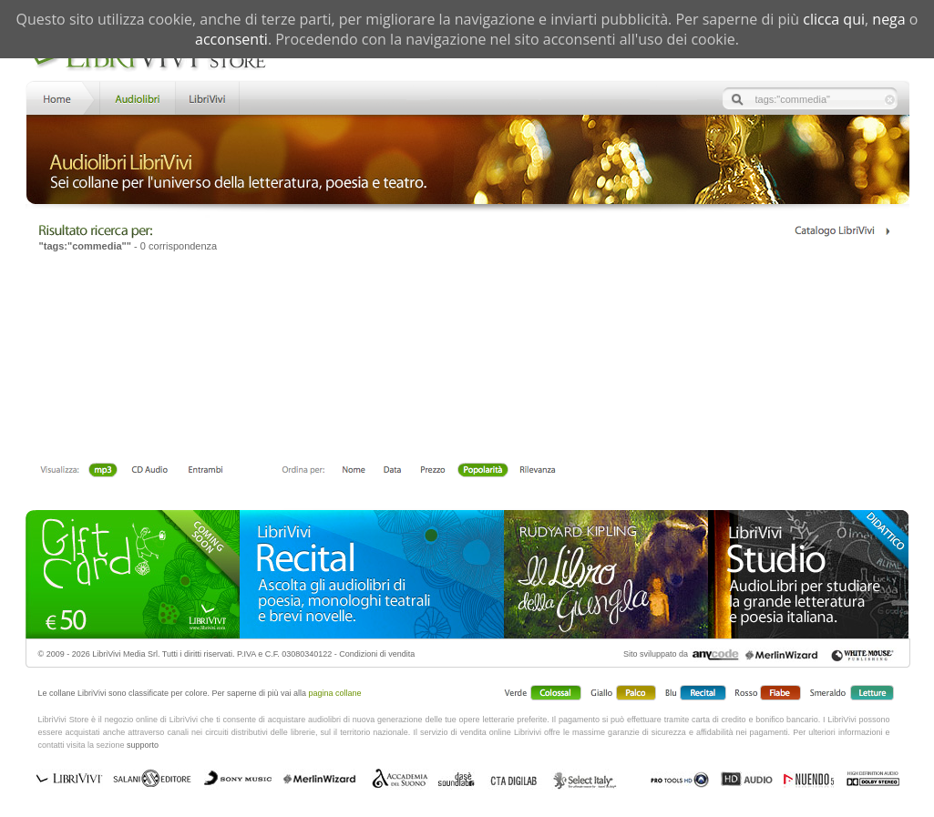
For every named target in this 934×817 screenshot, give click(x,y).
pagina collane (335, 693)
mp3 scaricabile (102, 471)
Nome (354, 471)
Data (392, 471)
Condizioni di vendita (377, 654)
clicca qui (834, 19)
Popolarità (482, 471)
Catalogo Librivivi (841, 231)
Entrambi (205, 471)
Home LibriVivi (61, 97)
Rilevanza (537, 471)
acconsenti (231, 39)
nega (888, 19)
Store (136, 97)
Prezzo (432, 471)
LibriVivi (207, 97)
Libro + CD (150, 471)
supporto (143, 745)
